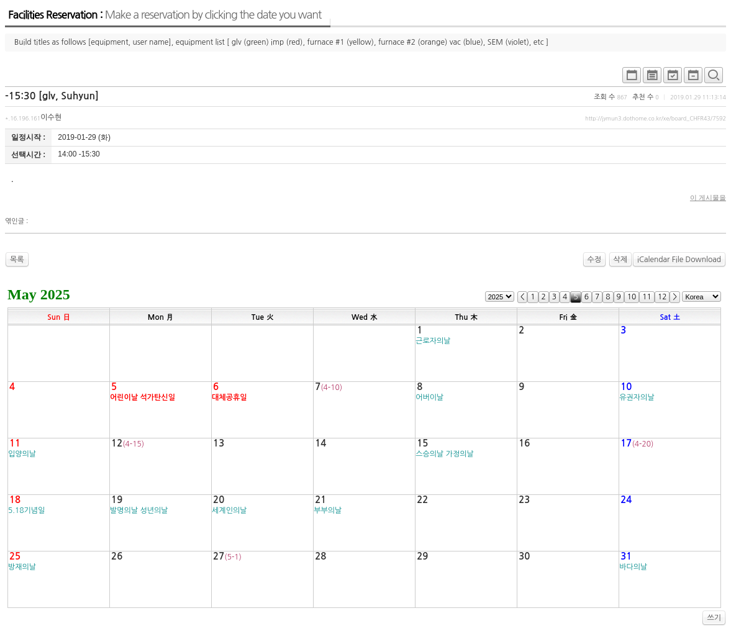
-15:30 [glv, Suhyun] (52, 96)
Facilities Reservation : (164, 14)
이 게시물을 (708, 197)
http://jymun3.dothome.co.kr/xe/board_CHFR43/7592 (655, 118)
